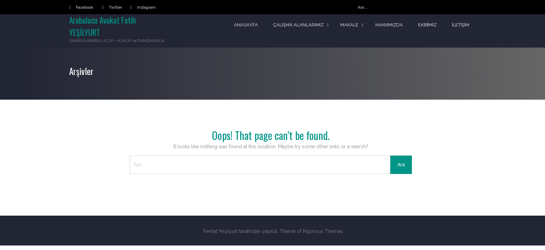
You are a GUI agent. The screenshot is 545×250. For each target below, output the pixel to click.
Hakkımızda (388, 24)
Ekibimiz (427, 24)
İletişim (460, 24)
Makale (349, 24)
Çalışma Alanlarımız (298, 24)
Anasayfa (246, 24)
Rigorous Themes (323, 231)
